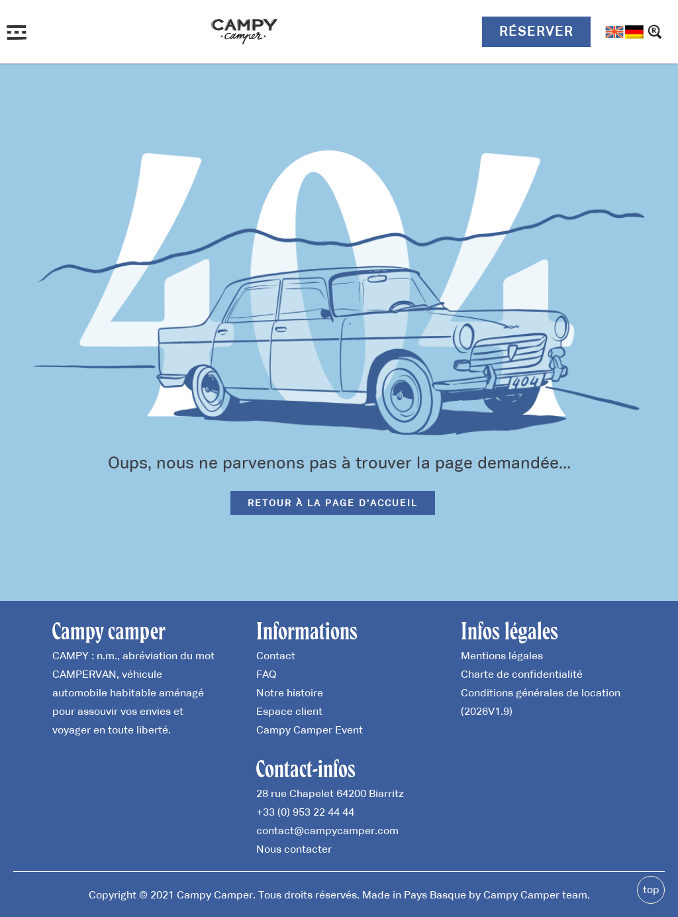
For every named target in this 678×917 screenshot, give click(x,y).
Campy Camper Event (309, 729)
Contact (275, 655)
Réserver (536, 31)
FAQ (266, 673)
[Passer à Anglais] (614, 32)
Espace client (289, 711)
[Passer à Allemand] (634, 32)
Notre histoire (289, 692)
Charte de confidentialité (522, 673)
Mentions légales (502, 655)
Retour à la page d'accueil (333, 503)
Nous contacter (294, 848)
